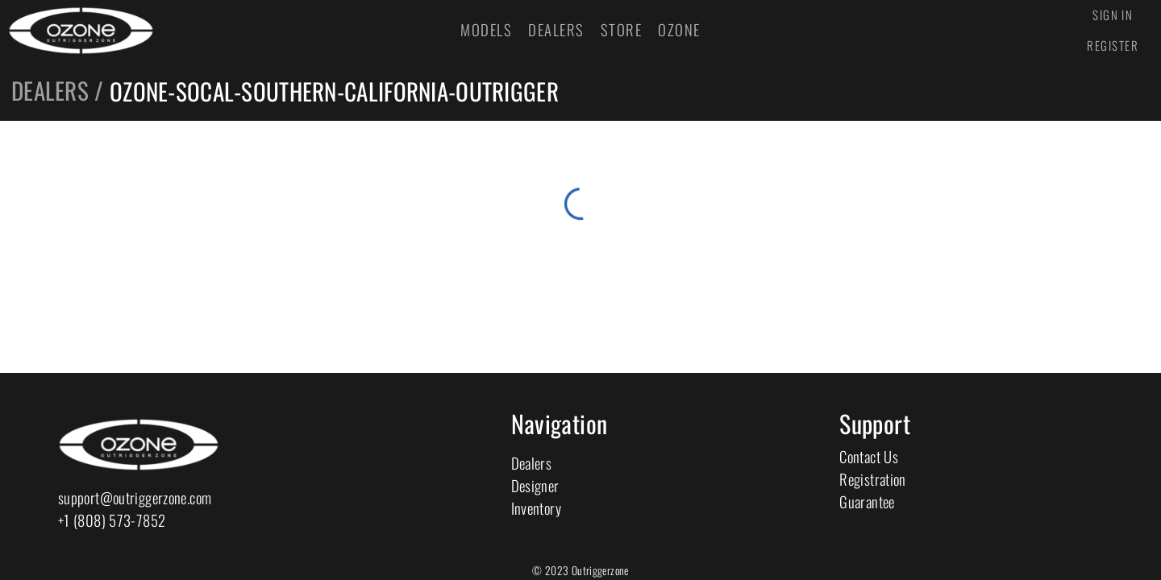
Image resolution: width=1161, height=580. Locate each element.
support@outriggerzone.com (134, 497)
